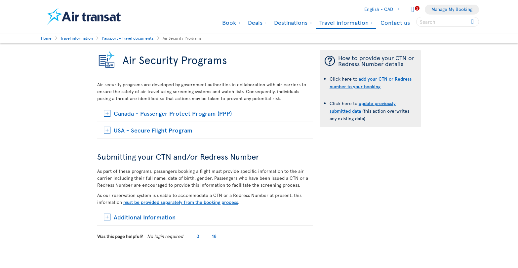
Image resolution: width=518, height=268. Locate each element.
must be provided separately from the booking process (180, 202)
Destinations (290, 22)
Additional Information (145, 217)
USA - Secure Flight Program (153, 130)
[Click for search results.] (473, 22)
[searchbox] (447, 22)
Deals (254, 22)
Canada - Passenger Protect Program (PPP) (173, 113)
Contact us (395, 22)
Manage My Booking (451, 9)
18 (214, 236)
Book (228, 22)
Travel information (343, 23)
